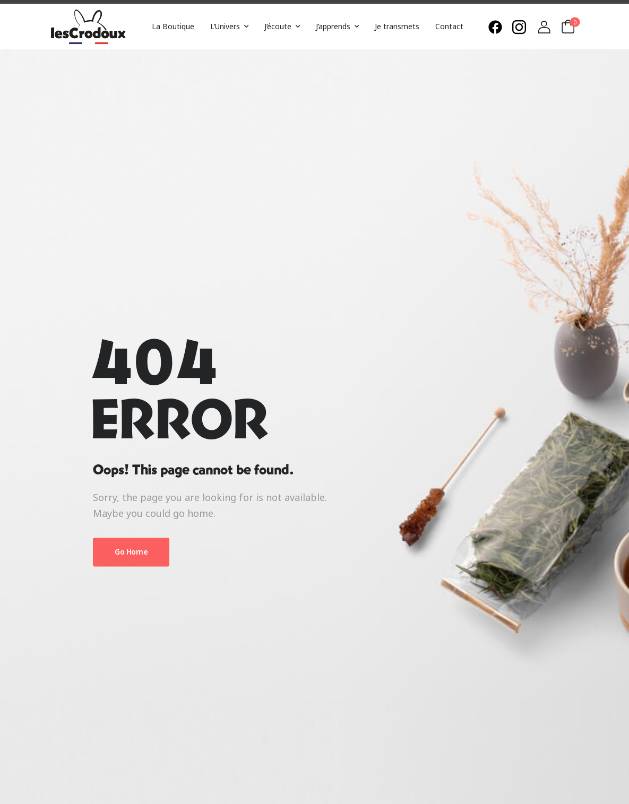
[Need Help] (497, 27)
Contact (449, 26)
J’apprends (333, 26)
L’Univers (225, 26)
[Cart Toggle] (568, 26)
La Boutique (173, 26)
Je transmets (397, 26)
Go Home (131, 552)
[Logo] (88, 26)
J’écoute (277, 26)
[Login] (544, 27)
